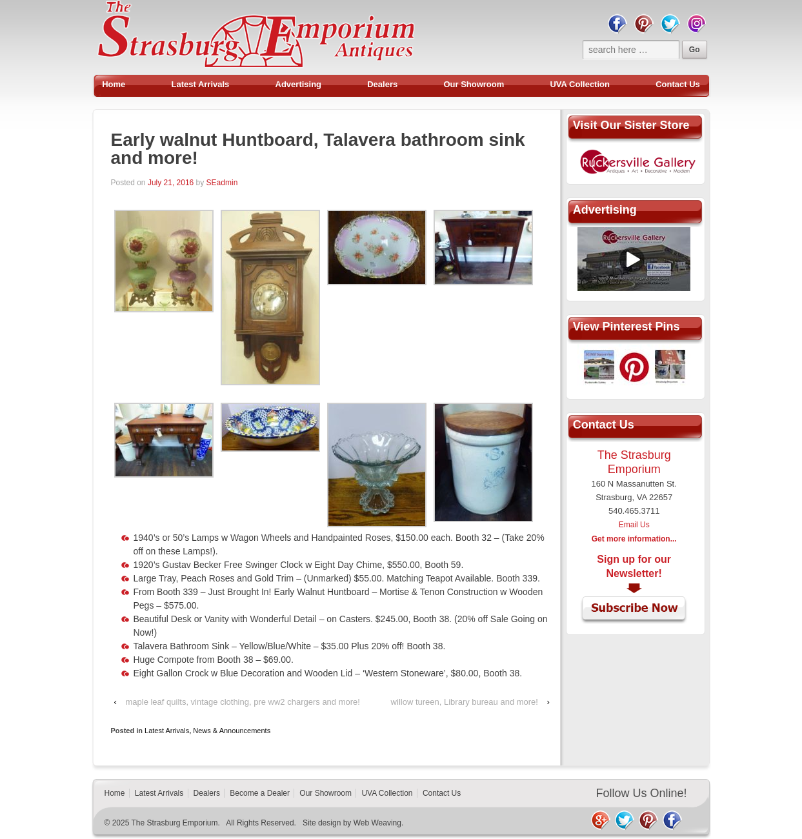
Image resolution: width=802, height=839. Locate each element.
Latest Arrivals (201, 84)
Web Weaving (377, 822)
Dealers (382, 84)
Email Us (634, 524)
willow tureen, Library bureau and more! (464, 702)
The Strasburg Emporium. (175, 822)
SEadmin (222, 182)
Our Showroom (473, 84)
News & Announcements (231, 730)
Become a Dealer (260, 793)
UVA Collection (579, 84)
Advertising (299, 84)
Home (113, 84)
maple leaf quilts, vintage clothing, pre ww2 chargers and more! (242, 702)
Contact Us (678, 84)
